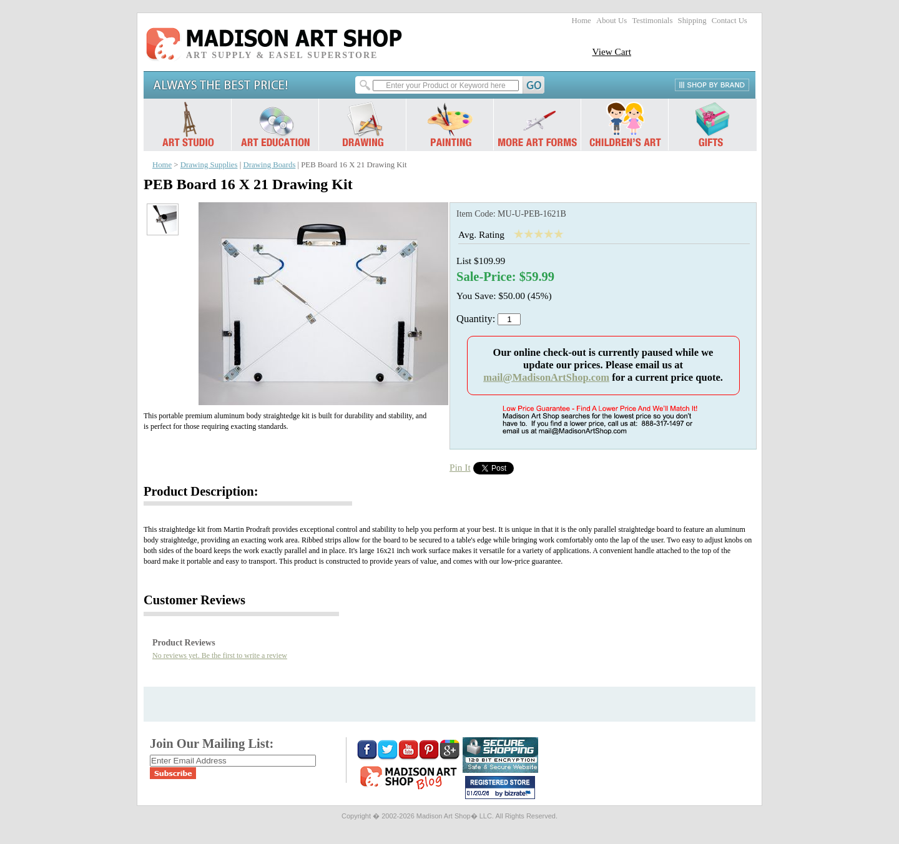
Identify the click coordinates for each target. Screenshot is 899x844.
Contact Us (729, 20)
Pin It (460, 467)
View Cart (611, 51)
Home (581, 20)
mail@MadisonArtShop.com (546, 377)
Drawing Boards (269, 164)
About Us (611, 20)
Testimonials (652, 20)
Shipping (692, 20)
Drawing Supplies (209, 164)
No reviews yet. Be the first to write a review (219, 655)
